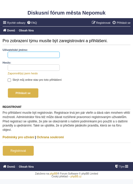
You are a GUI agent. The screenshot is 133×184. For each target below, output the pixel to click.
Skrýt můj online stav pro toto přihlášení (35, 79)
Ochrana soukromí (50, 137)
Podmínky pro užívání (18, 137)
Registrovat (18, 151)
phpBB (53, 173)
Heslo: (7, 62)
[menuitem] (32, 23)
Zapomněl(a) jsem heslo (23, 73)
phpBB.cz (75, 176)
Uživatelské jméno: (15, 49)
